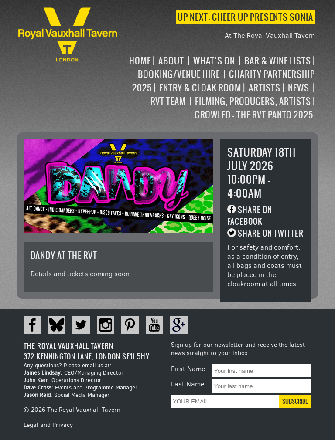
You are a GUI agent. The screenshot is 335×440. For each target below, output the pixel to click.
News (298, 88)
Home (140, 61)
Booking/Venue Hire (179, 74)
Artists (264, 88)
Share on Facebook (249, 215)
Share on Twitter (271, 233)
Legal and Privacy (48, 425)
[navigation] (217, 88)
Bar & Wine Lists (277, 61)
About (171, 61)
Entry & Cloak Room (200, 88)
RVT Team (168, 101)
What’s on (214, 61)
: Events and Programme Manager (80, 387)
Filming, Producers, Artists (253, 101)
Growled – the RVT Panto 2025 (254, 115)
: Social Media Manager (66, 395)
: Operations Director (62, 380)
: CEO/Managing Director (73, 372)
